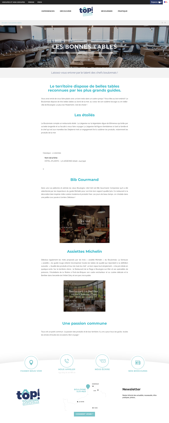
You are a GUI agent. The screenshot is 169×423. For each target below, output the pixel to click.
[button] (48, 11)
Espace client (156, 2)
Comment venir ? (84, 414)
